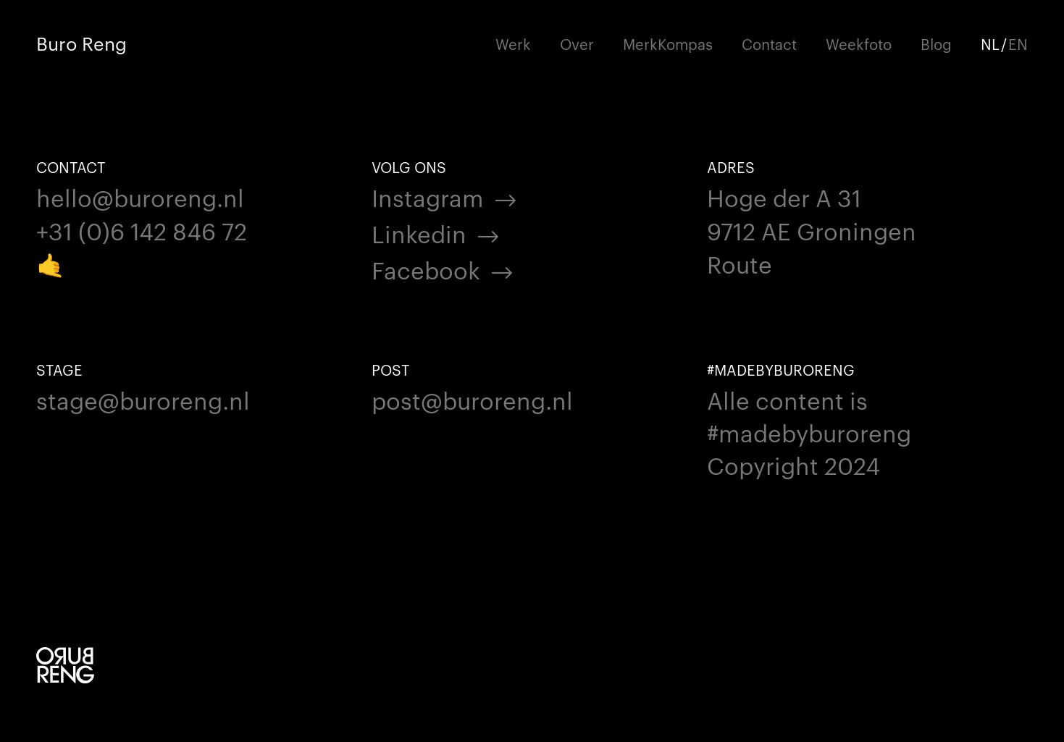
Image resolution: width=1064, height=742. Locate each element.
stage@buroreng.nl (143, 399)
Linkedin (419, 232)
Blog (936, 43)
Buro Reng (81, 43)
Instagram (428, 196)
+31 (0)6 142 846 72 (141, 229)
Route (739, 263)
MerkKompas (668, 43)
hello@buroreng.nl (140, 196)
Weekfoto (859, 43)
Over (577, 43)
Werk (513, 43)
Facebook (426, 268)
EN (1018, 43)
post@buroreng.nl (472, 399)
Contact (769, 43)
